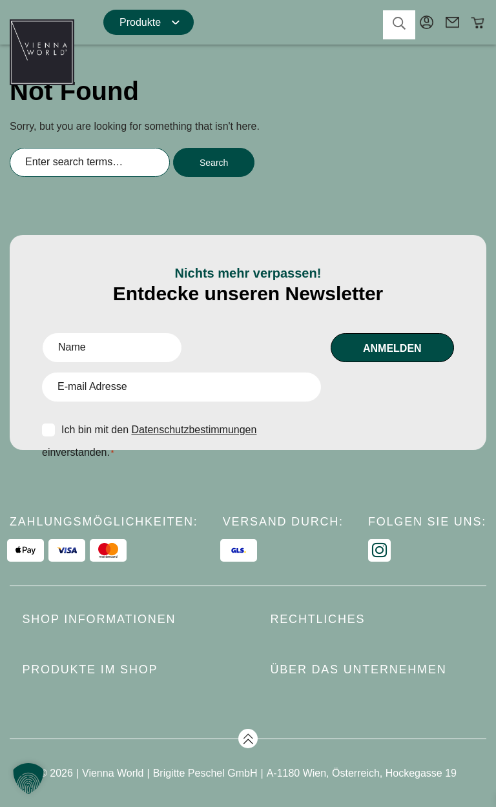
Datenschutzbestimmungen (194, 429)
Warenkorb (478, 22)
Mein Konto (426, 22)
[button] (28, 778)
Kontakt (452, 22)
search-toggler (399, 23)
